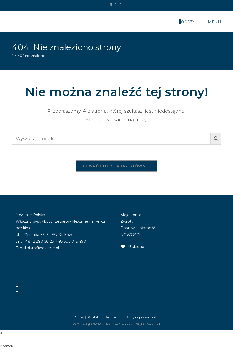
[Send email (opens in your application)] (120, 5)
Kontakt (94, 317)
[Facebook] (111, 5)
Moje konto (130, 214)
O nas (79, 317)
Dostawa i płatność (137, 228)
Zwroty (127, 221)
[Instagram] (115, 5)
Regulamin (112, 317)
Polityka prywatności (142, 317)
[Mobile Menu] (208, 21)
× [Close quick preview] (1, 333)
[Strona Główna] (12, 55)
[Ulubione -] (133, 246)
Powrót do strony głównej (116, 166)
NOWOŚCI (130, 234)
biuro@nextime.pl (43, 247)
